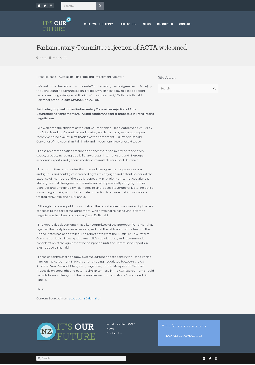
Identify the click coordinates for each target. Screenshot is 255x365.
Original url (94, 298)
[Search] (100, 6)
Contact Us (114, 333)
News (147, 24)
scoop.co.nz (77, 298)
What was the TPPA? (98, 24)
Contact (185, 24)
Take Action (127, 24)
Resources (165, 24)
